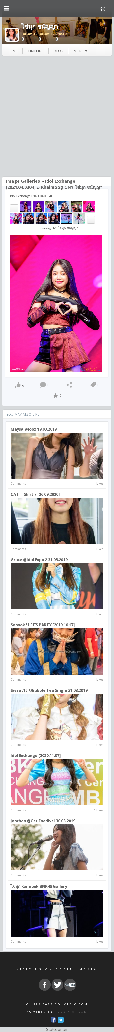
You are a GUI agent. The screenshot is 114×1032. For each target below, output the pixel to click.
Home (12, 50)
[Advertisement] (57, 117)
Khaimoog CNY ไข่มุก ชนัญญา (71, 187)
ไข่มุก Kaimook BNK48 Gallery (39, 886)
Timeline (36, 50)
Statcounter (57, 1029)
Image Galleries (23, 181)
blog (58, 50)
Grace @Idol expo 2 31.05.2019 (39, 559)
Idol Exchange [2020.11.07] (36, 755)
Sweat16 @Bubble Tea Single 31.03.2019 (49, 690)
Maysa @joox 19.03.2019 (34, 429)
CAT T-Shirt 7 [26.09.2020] (35, 494)
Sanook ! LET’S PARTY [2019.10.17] (43, 625)
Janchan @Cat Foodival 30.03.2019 (43, 821)
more (80, 50)
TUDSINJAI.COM (71, 1011)
